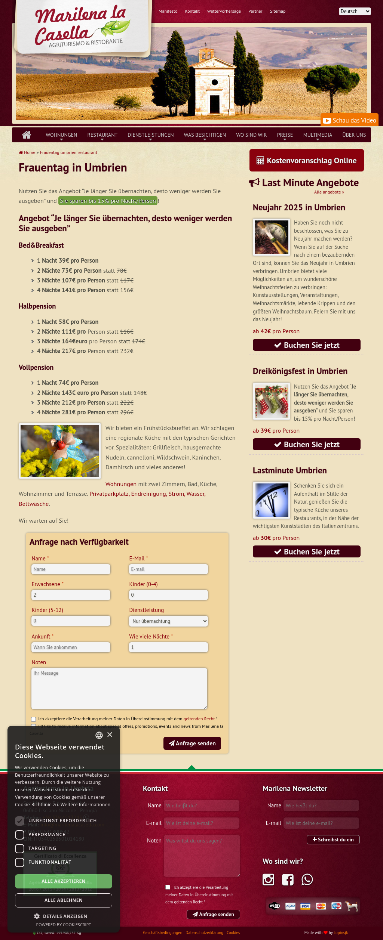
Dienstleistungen (151, 135)
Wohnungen (61, 135)
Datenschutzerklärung (205, 932)
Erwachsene (45, 584)
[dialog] (63, 829)
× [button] (109, 735)
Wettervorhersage (224, 11)
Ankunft (40, 636)
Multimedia (318, 135)
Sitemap (278, 11)
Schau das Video (349, 120)
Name (38, 558)
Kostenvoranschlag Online (307, 160)
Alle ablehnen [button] (64, 900)
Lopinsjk (341, 932)
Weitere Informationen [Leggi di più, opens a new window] (86, 804)
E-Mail (136, 558)
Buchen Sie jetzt (307, 345)
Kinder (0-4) (143, 584)
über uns (354, 135)
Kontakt (192, 11)
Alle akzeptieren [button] (64, 881)
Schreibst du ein (333, 839)
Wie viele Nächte (149, 636)
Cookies (233, 932)
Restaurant (103, 135)
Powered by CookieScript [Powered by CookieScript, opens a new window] (63, 924)
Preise (285, 135)
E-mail (154, 822)
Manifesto (168, 11)
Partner (255, 11)
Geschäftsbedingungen (163, 932)
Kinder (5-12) (47, 609)
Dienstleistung (146, 609)
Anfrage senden (192, 743)
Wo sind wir (251, 135)
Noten (38, 662)
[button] (63, 916)
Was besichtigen (205, 135)
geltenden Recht (199, 718)
